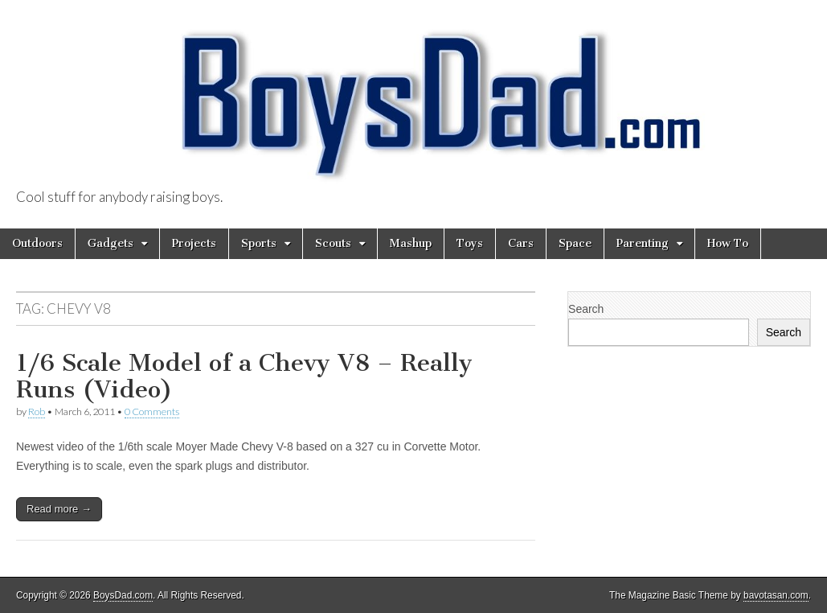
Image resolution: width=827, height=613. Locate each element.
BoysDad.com (123, 595)
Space (575, 243)
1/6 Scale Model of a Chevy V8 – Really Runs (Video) (244, 376)
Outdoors (37, 243)
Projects (194, 243)
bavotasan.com (776, 595)
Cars (521, 243)
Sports (258, 243)
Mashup (411, 243)
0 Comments (152, 411)
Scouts (333, 243)
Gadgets (110, 243)
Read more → (59, 509)
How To (727, 243)
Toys (469, 243)
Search (586, 308)
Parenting (642, 243)
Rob (36, 411)
